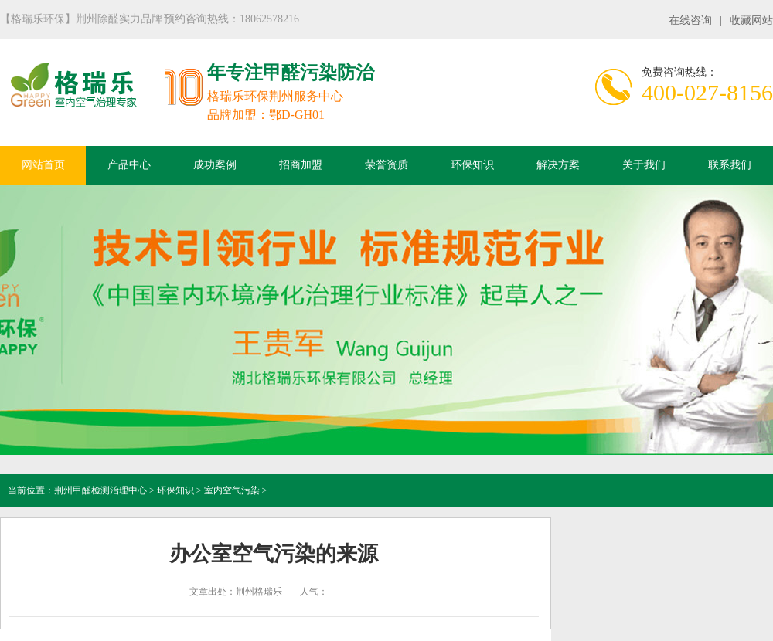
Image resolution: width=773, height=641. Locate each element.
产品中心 (129, 165)
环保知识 (472, 165)
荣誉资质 (386, 165)
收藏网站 (751, 20)
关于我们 (644, 165)
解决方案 (558, 165)
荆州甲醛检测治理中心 (100, 490)
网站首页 (43, 165)
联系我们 (729, 165)
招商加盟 (300, 165)
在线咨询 (690, 20)
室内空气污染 (232, 490)
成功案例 (215, 165)
